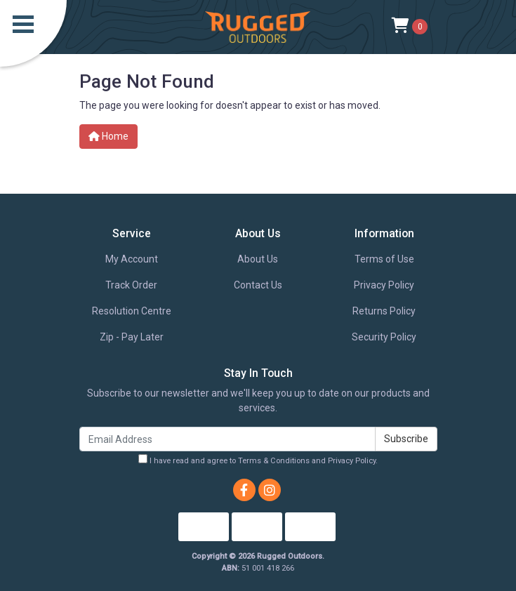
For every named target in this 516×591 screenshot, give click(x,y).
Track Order (131, 285)
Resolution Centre (131, 311)
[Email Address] (227, 439)
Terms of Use (384, 259)
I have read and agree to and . (258, 459)
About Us (257, 259)
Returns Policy (384, 311)
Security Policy (384, 337)
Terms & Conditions (274, 460)
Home (108, 136)
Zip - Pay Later (132, 337)
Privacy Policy (384, 285)
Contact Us (258, 285)
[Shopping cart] (410, 26)
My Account (131, 259)
